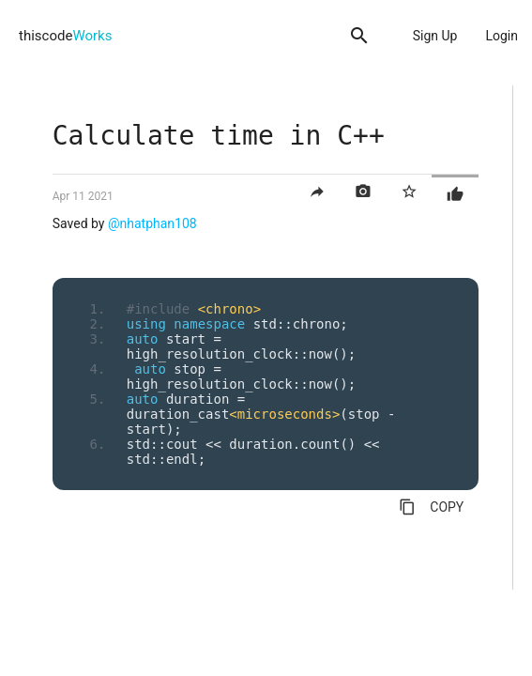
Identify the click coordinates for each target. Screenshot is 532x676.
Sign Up (435, 35)
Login (501, 35)
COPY (431, 507)
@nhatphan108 (152, 223)
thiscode (65, 35)
